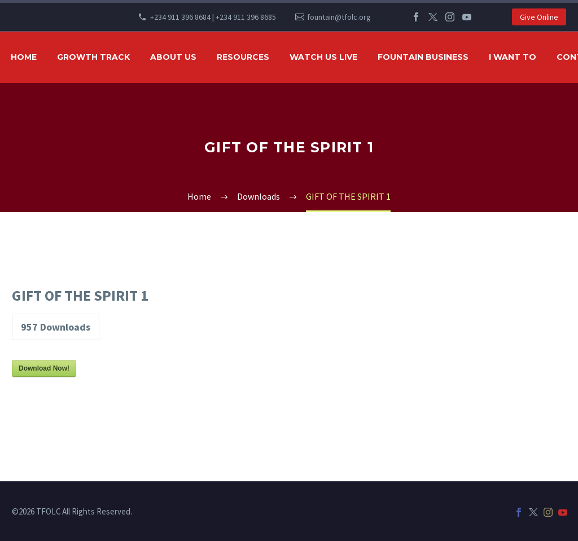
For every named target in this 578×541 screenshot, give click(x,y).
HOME (24, 57)
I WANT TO (512, 57)
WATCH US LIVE (323, 57)
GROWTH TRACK (93, 57)
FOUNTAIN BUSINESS (423, 57)
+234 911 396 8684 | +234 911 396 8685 (213, 17)
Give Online (539, 17)
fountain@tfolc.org (339, 17)
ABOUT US (173, 57)
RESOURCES (243, 57)
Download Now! (44, 368)
